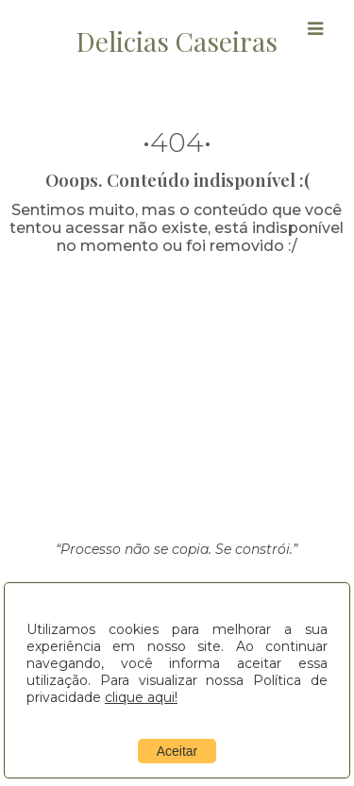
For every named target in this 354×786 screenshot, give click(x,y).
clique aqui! (141, 697)
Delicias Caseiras (177, 41)
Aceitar (177, 751)
